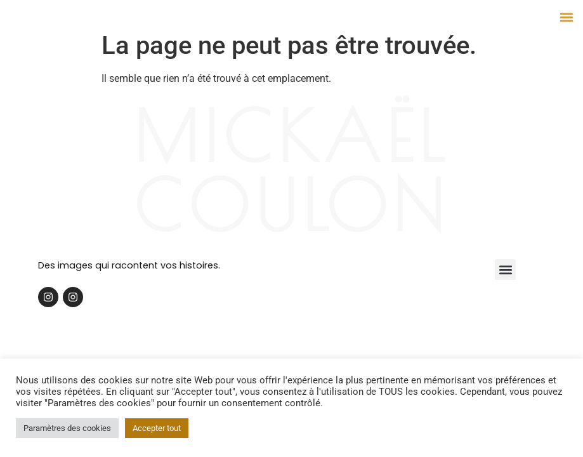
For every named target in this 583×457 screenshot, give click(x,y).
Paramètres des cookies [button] (67, 428)
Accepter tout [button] (157, 428)
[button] (566, 16)
